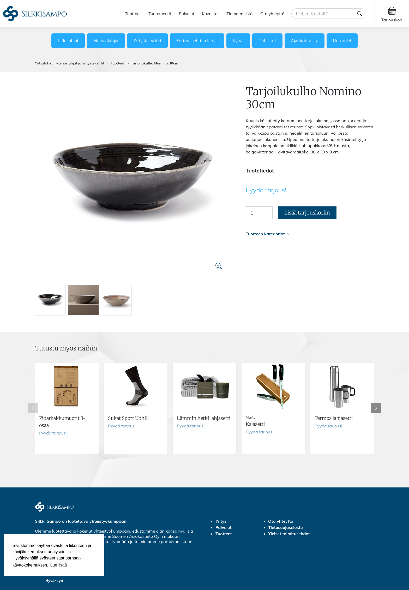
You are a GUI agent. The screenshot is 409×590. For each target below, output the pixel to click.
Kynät (238, 40)
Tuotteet (133, 13)
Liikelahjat (68, 40)
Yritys (220, 521)
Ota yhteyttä (272, 13)
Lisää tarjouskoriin (307, 212)
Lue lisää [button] (58, 565)
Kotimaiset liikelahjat (197, 40)
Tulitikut (267, 40)
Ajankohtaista (304, 40)
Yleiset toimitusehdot (289, 533)
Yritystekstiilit (147, 40)
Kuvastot (210, 13)
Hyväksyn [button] (54, 581)
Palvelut (186, 13)
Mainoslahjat (106, 40)
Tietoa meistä (239, 13)
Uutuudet (342, 40)
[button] (310, 233)
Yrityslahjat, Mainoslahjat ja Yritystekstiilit (69, 63)
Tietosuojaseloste (285, 527)
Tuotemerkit (159, 13)
